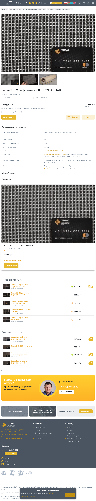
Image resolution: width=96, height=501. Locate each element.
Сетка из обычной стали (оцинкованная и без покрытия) (24, 9)
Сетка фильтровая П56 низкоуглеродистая (20, 353)
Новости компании (15, 411)
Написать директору (74, 438)
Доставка (70, 430)
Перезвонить (66, 391)
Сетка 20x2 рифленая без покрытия (21, 319)
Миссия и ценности (41, 435)
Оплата (69, 427)
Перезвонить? (56, 3)
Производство (40, 427)
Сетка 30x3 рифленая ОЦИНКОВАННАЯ (19, 302)
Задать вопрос (86, 411)
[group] (48, 43)
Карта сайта (39, 438)
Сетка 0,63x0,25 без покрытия (22, 346)
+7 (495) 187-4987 (21, 3)
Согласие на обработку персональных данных (14, 434)
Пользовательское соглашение (11, 438)
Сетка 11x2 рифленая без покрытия (21, 310)
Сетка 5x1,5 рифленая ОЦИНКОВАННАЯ (19, 338)
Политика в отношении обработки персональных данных (13, 430)
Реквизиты (70, 432)
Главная (4, 9)
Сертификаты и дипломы (43, 432)
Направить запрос (73, 435)
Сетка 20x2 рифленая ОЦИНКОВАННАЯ (19, 286)
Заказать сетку (8, 117)
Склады (37, 430)
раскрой (47, 168)
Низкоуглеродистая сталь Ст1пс (55, 155)
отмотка (56, 166)
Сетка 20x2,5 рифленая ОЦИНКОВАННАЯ (20, 294)
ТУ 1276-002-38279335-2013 (53, 151)
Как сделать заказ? (73, 441)
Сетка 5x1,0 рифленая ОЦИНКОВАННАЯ (19, 362)
